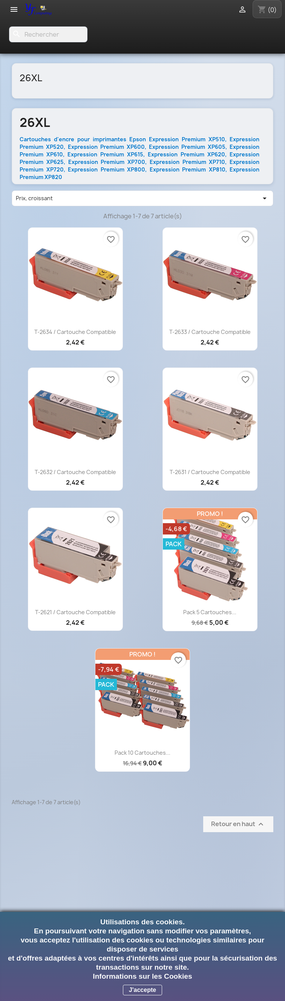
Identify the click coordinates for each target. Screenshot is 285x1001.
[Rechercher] (48, 34)
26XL (31, 77)
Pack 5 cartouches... (209, 612)
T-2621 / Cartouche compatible (75, 612)
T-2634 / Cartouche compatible (75, 331)
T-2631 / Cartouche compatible (210, 472)
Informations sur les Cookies (142, 976)
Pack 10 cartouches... (142, 752)
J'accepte (142, 990)
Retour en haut (238, 824)
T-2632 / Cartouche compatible (75, 472)
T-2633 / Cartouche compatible (210, 331)
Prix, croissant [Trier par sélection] (142, 198)
